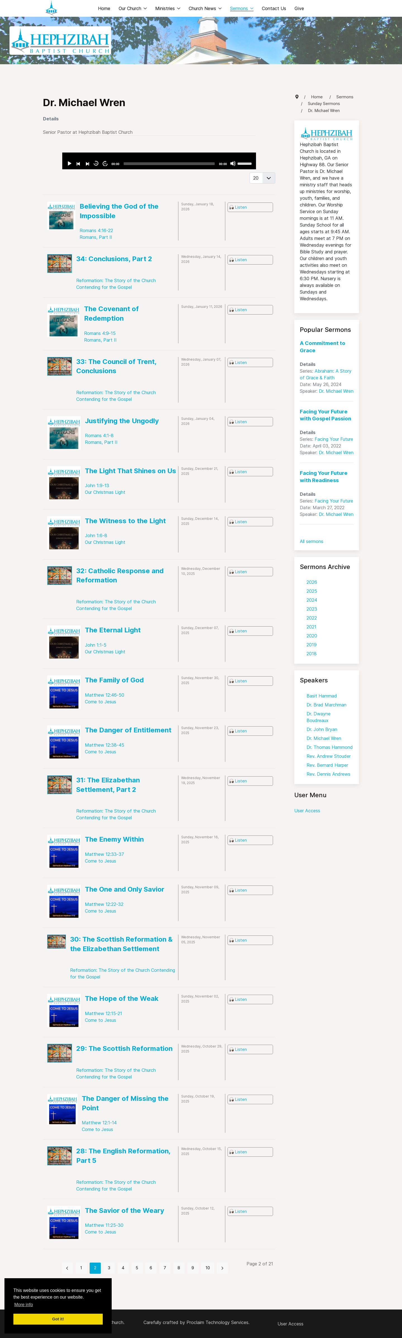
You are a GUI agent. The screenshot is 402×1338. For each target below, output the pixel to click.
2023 (312, 609)
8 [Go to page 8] (179, 1267)
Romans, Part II (96, 237)
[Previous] (78, 163)
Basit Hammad (322, 696)
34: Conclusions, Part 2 (114, 259)
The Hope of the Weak (122, 998)
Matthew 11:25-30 (104, 1225)
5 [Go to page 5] (137, 1267)
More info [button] (23, 1304)
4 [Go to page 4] (123, 1267)
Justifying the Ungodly (122, 421)
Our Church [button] (133, 8)
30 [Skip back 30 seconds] (96, 163)
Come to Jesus (100, 701)
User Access (307, 810)
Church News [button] (205, 8)
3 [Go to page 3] (109, 1267)
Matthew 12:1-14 (99, 1122)
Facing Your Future (334, 439)
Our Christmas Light (105, 492)
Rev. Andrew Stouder (329, 756)
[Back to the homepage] (51, 8)
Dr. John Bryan (322, 729)
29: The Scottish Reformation (124, 1048)
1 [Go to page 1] (81, 1267)
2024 (312, 600)
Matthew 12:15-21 (103, 1013)
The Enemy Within (114, 839)
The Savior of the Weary (124, 1210)
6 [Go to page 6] (151, 1267)
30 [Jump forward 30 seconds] (105, 163)
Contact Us (274, 8)
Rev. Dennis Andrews (328, 774)
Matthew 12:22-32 (104, 904)
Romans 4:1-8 (99, 435)
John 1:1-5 (95, 645)
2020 (312, 636)
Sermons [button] (241, 8)
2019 (312, 644)
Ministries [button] (167, 8)
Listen (241, 207)
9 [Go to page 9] (193, 1267)
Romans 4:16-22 (96, 230)
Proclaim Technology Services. (218, 1322)
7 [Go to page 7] (165, 1267)
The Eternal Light (113, 630)
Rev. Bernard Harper (327, 765)
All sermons (311, 541)
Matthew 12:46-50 (104, 695)
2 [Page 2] (95, 1267)
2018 (312, 653)
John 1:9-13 (97, 485)
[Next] (87, 163)
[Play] (69, 163)
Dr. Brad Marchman (326, 705)
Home (104, 8)
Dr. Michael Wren (336, 391)
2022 (312, 618)
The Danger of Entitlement (128, 730)
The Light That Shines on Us (130, 471)
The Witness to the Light (125, 521)
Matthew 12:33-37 (104, 854)
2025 (312, 591)
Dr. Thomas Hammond (330, 747)
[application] (159, 161)
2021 (311, 627)
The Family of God (114, 680)
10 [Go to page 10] (207, 1267)
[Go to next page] (222, 1268)
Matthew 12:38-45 (104, 745)
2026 (312, 582)
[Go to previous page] (67, 1268)
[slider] (169, 163)
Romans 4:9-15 (100, 333)
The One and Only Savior (124, 889)
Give (299, 8)
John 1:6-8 (96, 535)
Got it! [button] (58, 1319)
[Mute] (232, 163)
